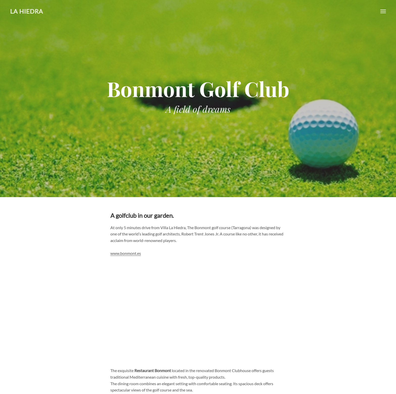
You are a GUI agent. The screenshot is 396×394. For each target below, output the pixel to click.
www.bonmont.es (125, 253)
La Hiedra (26, 11)
